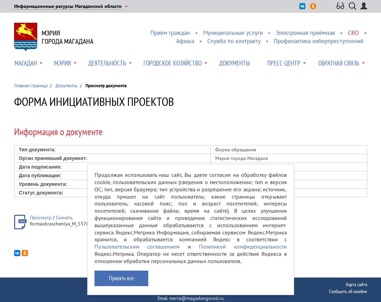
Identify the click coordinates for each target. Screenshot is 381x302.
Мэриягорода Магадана (67, 37)
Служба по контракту (234, 41)
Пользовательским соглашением (137, 246)
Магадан (25, 63)
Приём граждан (170, 33)
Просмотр (40, 217)
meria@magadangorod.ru (196, 298)
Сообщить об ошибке (348, 291)
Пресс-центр (283, 63)
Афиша (185, 41)
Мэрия (62, 63)
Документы (234, 63)
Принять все (121, 278)
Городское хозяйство (172, 63)
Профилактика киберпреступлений (318, 41)
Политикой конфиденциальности (243, 246)
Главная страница (31, 86)
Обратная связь (338, 63)
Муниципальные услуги (233, 33)
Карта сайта (356, 284)
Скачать (64, 217)
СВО (353, 33)
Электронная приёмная (305, 33)
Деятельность (107, 63)
